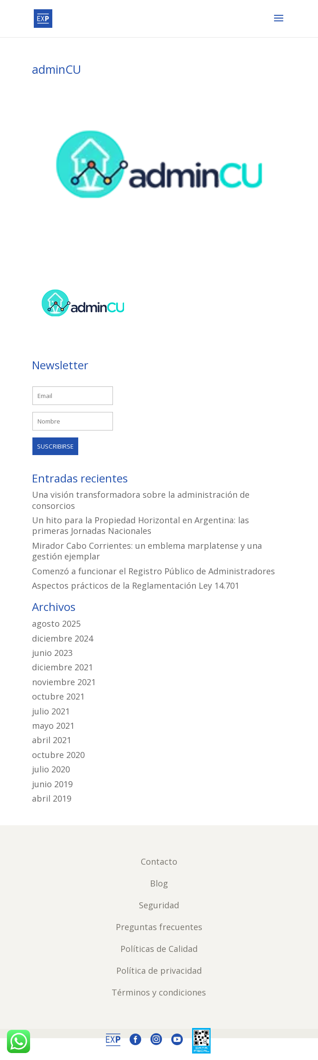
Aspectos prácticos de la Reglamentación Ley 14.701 (135, 585)
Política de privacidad (159, 970)
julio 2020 (51, 769)
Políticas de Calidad (159, 948)
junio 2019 (52, 784)
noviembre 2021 (64, 681)
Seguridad (159, 905)
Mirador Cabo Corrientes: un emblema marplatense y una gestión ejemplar (147, 551)
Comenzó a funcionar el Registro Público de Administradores (153, 571)
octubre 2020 (58, 754)
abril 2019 (51, 798)
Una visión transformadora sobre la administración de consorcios (140, 500)
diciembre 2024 (62, 638)
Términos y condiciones (159, 992)
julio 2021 (51, 711)
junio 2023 (52, 652)
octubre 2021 (58, 696)
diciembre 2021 (62, 667)
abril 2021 (51, 739)
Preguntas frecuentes (159, 926)
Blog (159, 883)
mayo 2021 (53, 725)
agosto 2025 (56, 623)
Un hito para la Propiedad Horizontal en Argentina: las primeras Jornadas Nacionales (140, 525)
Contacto (159, 861)
